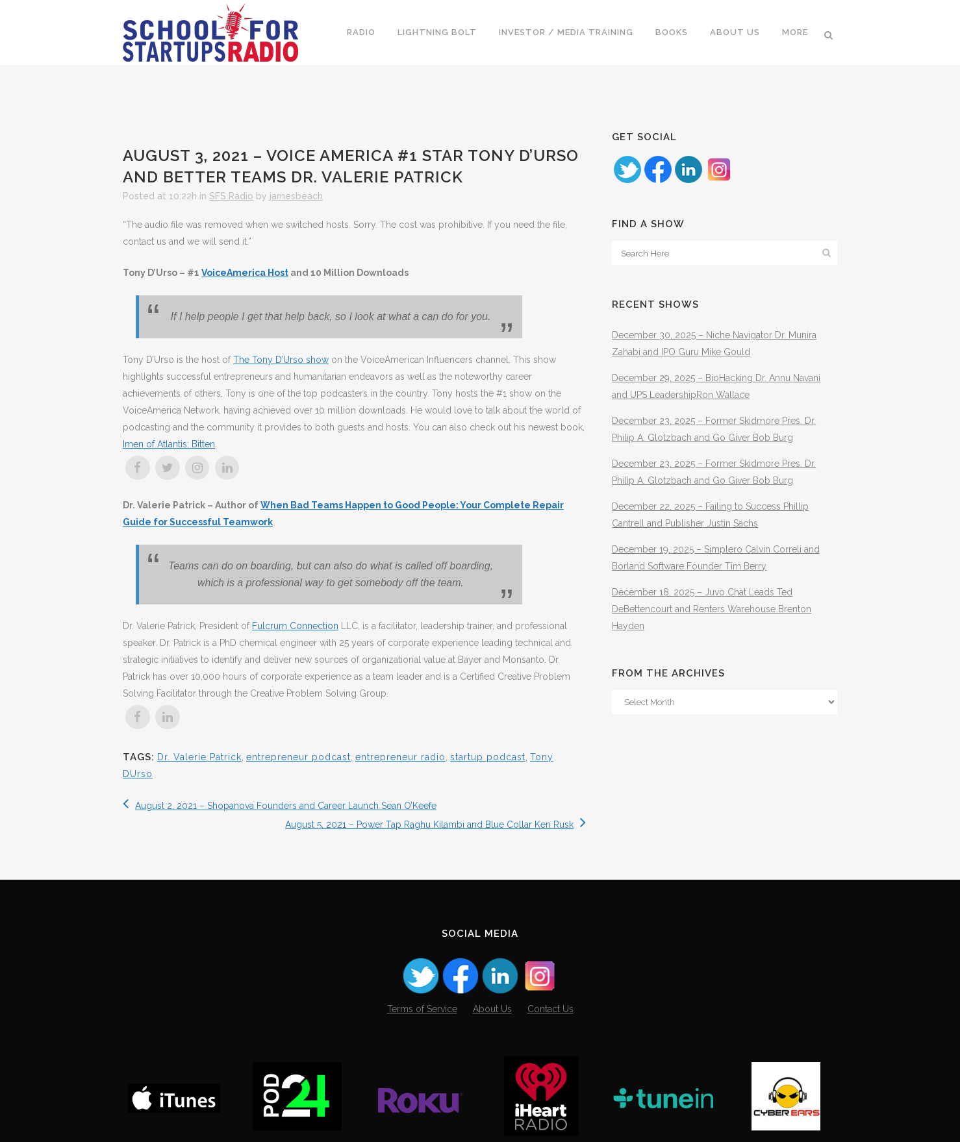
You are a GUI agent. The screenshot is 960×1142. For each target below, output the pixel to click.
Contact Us (550, 1009)
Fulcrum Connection (295, 626)
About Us (492, 1009)
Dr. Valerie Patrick (199, 757)
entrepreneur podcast (298, 757)
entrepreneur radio (400, 757)
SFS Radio (231, 196)
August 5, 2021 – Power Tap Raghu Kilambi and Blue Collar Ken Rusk (435, 824)
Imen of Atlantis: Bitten (169, 444)
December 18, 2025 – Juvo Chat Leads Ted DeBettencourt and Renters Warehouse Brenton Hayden (711, 609)
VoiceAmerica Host (244, 272)
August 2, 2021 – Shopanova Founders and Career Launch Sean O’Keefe (279, 806)
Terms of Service (422, 1009)
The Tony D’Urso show (281, 359)
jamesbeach (296, 196)
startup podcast (487, 757)
